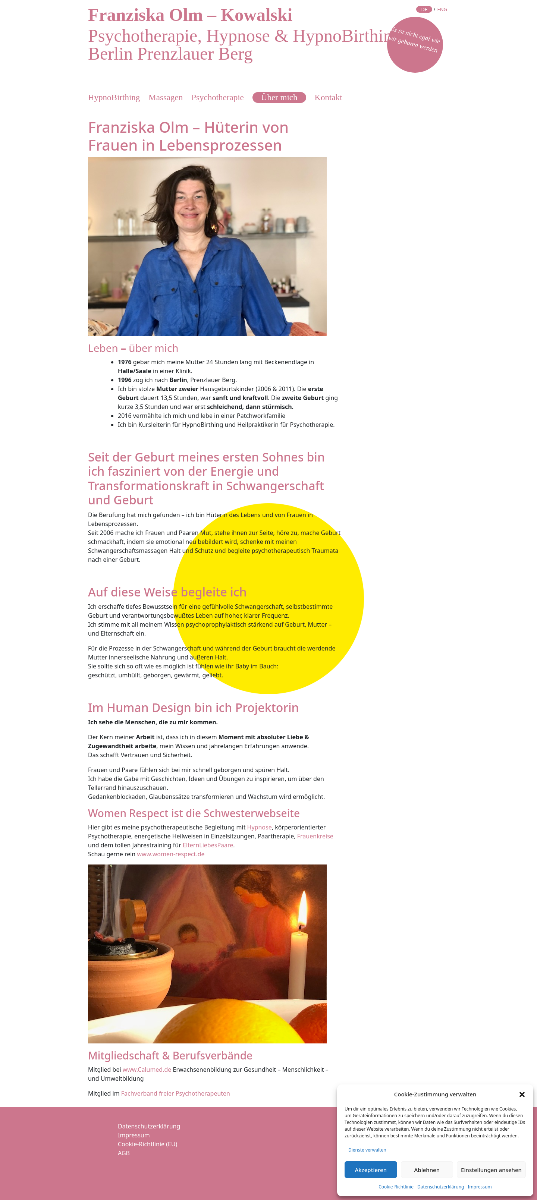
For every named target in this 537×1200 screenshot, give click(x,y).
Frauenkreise (315, 836)
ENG (442, 9)
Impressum (480, 1187)
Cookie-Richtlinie (396, 1187)
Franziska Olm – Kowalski (190, 15)
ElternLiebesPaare (208, 845)
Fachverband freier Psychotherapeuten (175, 1093)
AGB (124, 1153)
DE (424, 9)
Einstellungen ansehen (491, 1170)
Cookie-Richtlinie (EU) (147, 1144)
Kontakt (328, 97)
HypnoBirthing (114, 97)
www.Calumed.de (147, 1069)
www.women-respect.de (170, 854)
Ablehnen (427, 1170)
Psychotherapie (217, 97)
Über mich (279, 97)
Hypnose (259, 827)
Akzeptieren (371, 1170)
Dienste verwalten (367, 1150)
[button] (522, 1094)
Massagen (165, 97)
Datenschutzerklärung (440, 1187)
